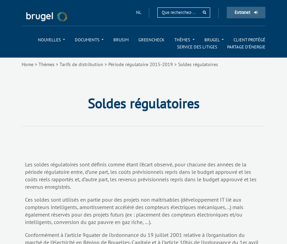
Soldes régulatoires (198, 64)
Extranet (246, 12)
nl (139, 12)
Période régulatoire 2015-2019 (140, 64)
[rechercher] (204, 12)
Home (28, 64)
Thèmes (46, 64)
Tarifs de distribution (81, 64)
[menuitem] (51, 40)
